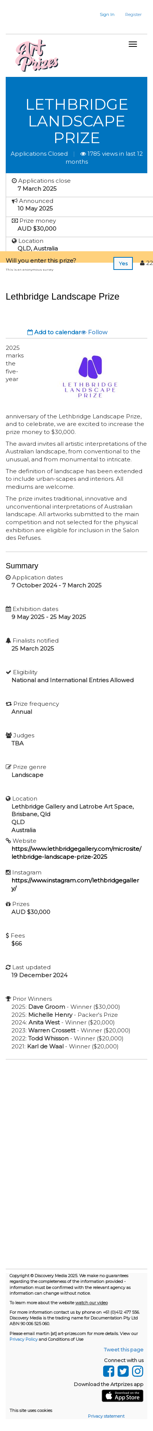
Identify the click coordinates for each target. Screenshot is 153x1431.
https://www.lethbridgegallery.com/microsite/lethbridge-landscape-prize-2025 (76, 852)
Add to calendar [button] (54, 332)
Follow (94, 332)
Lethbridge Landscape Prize (76, 121)
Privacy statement (106, 1416)
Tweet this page (123, 1349)
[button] (102, 14)
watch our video (91, 1302)
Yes (123, 263)
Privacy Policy (24, 1339)
